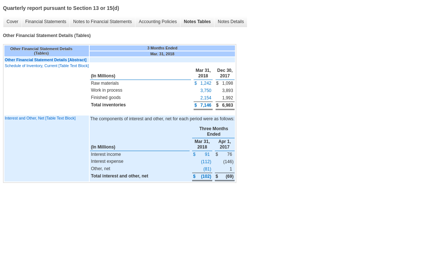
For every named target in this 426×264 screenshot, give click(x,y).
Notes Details (231, 21)
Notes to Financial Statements (102, 21)
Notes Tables (197, 21)
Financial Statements (45, 21)
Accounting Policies (158, 21)
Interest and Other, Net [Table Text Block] (40, 118)
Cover (12, 21)
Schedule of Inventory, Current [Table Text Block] (47, 65)
